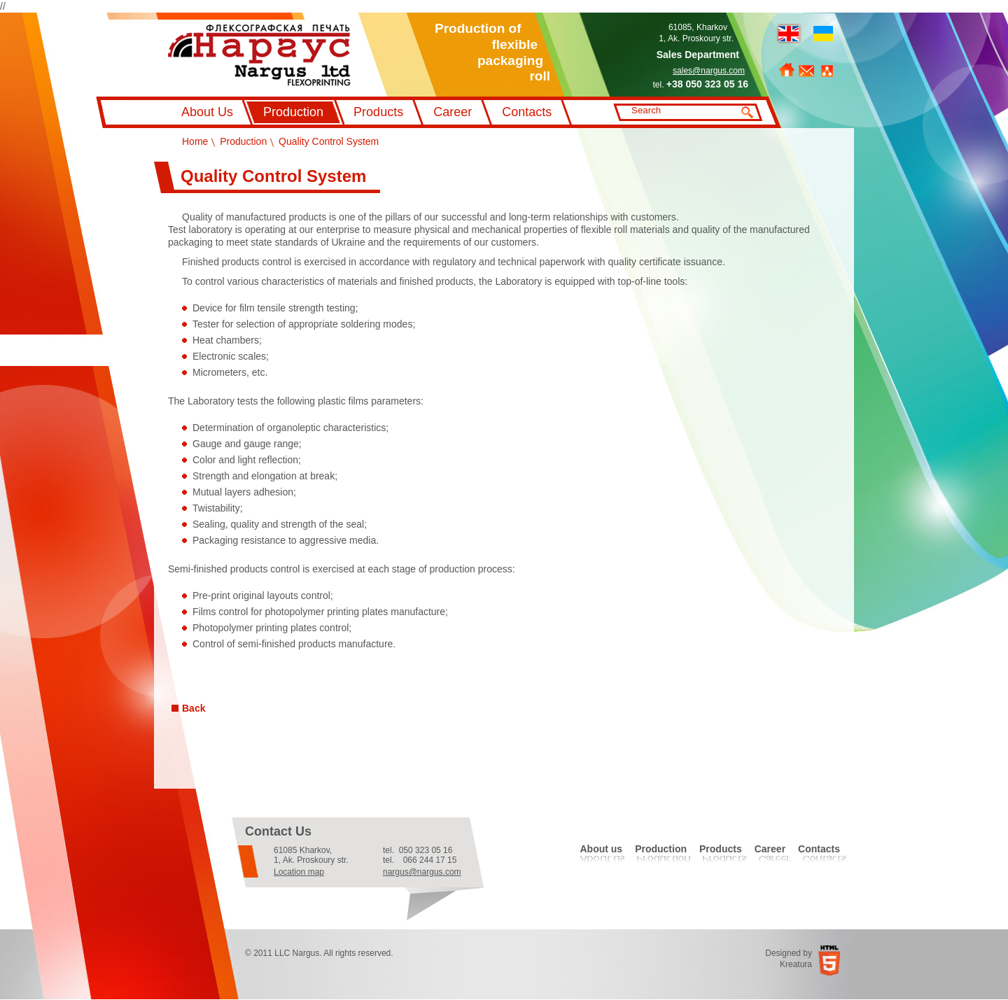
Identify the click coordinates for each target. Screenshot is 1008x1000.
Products (378, 112)
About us (601, 848)
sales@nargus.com (709, 71)
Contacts (527, 112)
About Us (207, 112)
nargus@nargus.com (422, 872)
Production (293, 112)
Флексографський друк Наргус (259, 55)
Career (452, 112)
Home (786, 70)
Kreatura (796, 964)
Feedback (806, 71)
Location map (299, 872)
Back (193, 708)
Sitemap (827, 71)
